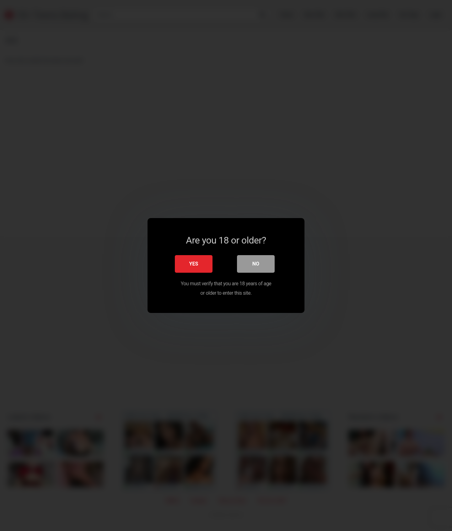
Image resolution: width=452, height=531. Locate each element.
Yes (193, 264)
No (255, 264)
